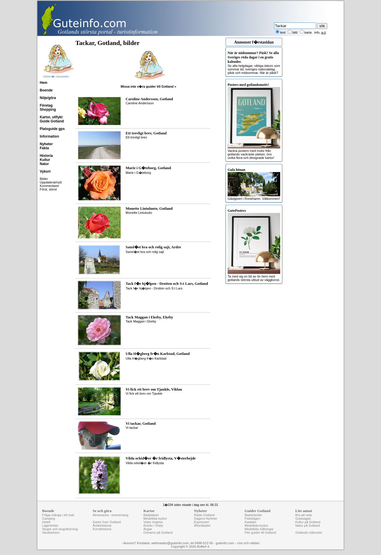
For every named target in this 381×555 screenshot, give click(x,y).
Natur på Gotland (307, 525)
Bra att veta (303, 515)
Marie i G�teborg (167, 169)
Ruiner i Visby (153, 525)
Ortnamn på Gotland (158, 532)
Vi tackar (167, 425)
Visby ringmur (153, 522)
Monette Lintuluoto (167, 210)
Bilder (44, 179)
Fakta (44, 148)
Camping (48, 518)
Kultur (45, 160)
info (317, 32)
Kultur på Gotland (308, 522)
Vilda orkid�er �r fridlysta (167, 460)
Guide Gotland (52, 121)
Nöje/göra (48, 98)
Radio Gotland (204, 515)
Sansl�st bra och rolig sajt (167, 249)
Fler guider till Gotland (260, 532)
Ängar (147, 529)
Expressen (201, 522)
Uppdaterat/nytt (51, 182)
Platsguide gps (52, 129)
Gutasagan (303, 518)
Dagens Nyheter (205, 518)
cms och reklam (248, 543)
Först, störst (48, 189)
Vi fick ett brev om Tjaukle (167, 391)
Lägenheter (50, 525)
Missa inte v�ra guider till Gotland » (148, 86)
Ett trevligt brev (167, 135)
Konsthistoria (102, 529)
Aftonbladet (202, 525)
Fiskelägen (252, 518)
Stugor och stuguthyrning (60, 529)
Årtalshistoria (102, 525)
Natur (44, 164)
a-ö (323, 32)
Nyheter (46, 144)
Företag (46, 105)
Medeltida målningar (259, 529)
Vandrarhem (51, 532)
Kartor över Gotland (107, 522)
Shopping (48, 109)
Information (49, 136)
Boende (46, 90)
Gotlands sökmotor (308, 532)
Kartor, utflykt (51, 117)
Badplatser (151, 515)
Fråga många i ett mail (58, 515)
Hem (43, 83)
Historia (46, 156)
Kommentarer (49, 186)
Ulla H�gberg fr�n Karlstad (167, 355)
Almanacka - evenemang (110, 515)
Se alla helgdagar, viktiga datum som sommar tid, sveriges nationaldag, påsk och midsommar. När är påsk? (254, 62)
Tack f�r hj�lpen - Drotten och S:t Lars (167, 285)
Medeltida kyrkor (155, 518)
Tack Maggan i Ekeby (167, 319)
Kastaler (250, 522)
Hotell (46, 522)
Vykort (45, 171)
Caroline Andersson (167, 101)
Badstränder (253, 515)
